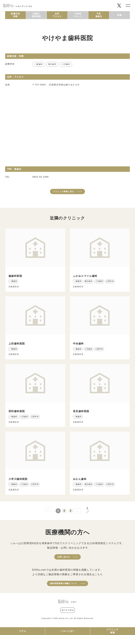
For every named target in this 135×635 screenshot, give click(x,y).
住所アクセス (57, 14)
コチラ (84, 547)
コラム (22, 631)
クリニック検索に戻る (63, 191)
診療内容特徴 (15, 14)
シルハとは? (67, 631)
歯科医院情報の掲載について (63, 583)
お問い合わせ (63, 557)
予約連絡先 (98, 14)
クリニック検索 (113, 631)
